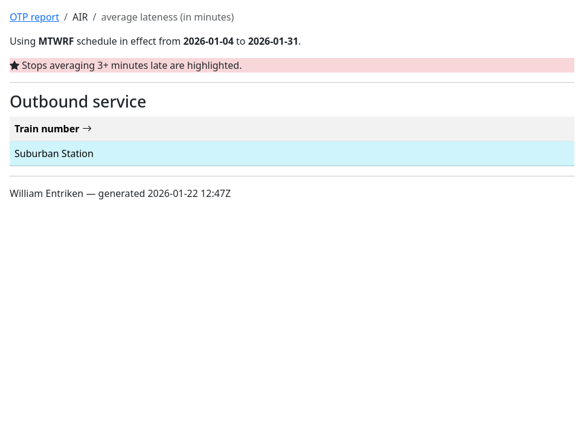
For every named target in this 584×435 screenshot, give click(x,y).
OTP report (34, 17)
